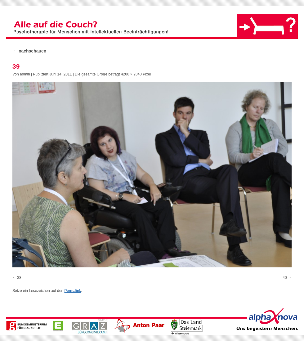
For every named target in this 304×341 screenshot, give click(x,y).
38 (19, 277)
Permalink (72, 291)
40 (285, 277)
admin (25, 74)
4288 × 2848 (131, 74)
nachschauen (29, 50)
